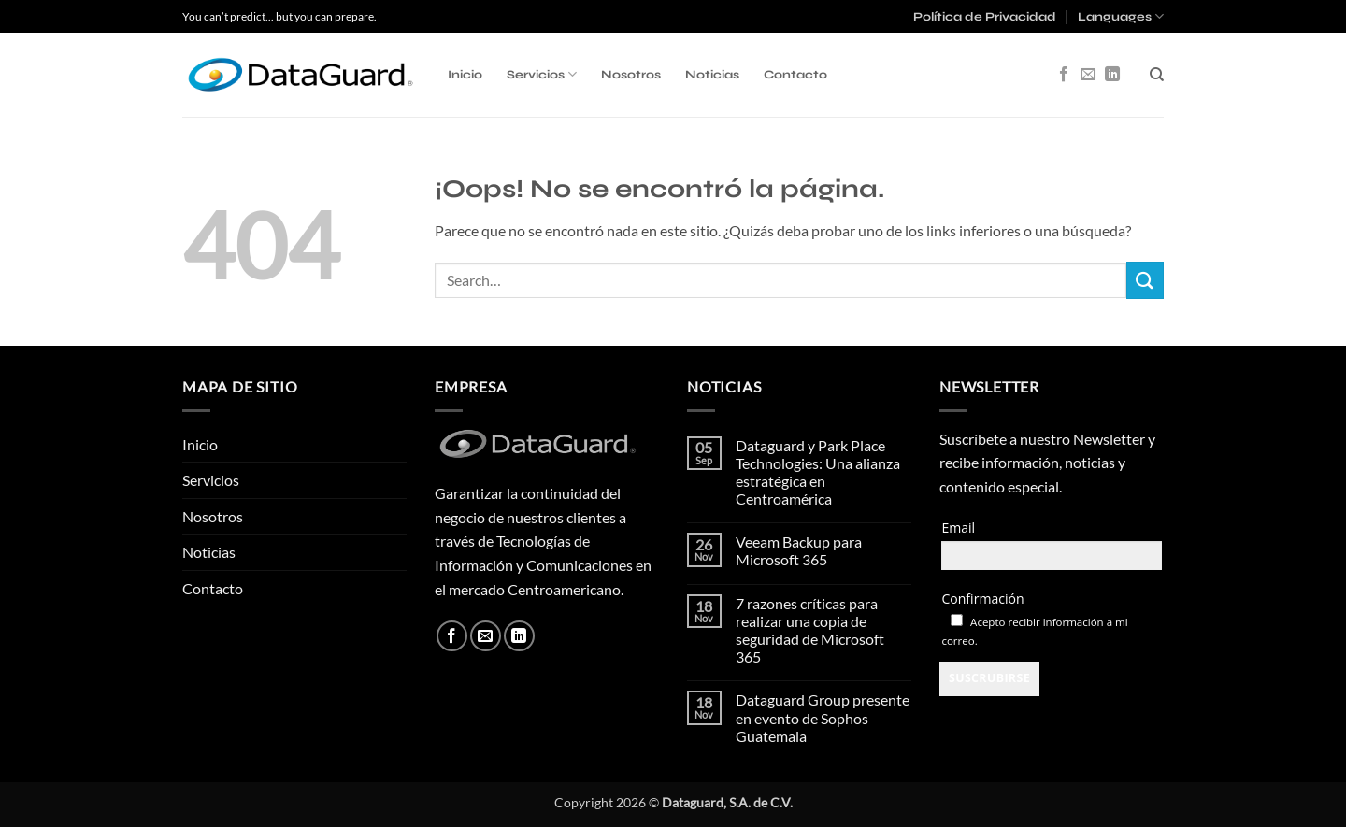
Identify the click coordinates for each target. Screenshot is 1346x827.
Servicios (542, 74)
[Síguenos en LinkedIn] (1112, 74)
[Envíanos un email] (1088, 74)
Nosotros (631, 74)
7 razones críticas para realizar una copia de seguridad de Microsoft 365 (810, 630)
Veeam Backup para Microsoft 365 (799, 550)
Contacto (795, 74)
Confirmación (982, 598)
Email (958, 527)
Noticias (712, 74)
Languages (1121, 16)
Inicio (465, 74)
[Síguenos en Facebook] (1063, 74)
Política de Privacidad (984, 16)
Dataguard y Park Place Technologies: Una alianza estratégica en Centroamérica (818, 472)
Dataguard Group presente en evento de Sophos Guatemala (822, 717)
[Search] (1157, 75)
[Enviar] (1145, 280)
